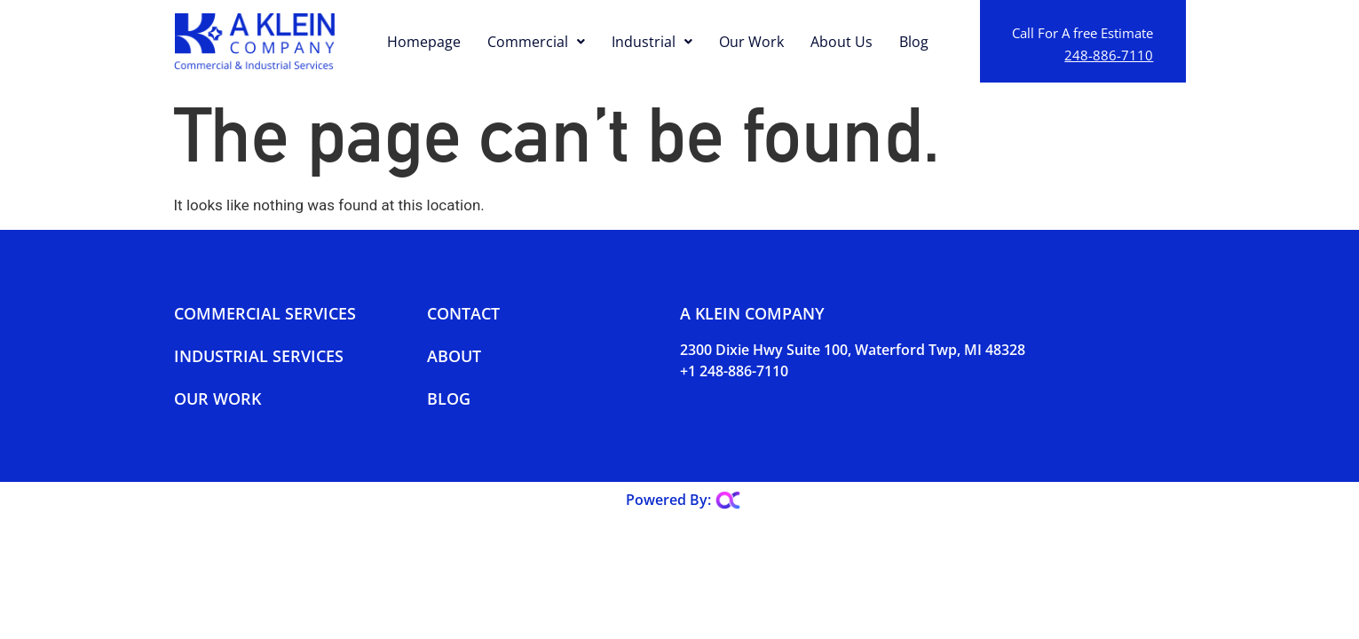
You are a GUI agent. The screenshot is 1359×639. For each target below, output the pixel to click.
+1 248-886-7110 (734, 371)
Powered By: (668, 499)
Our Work (751, 41)
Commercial (536, 41)
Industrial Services (259, 356)
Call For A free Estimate (1082, 33)
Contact (463, 313)
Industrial (652, 41)
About (454, 356)
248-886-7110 (1108, 55)
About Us (841, 41)
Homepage (424, 41)
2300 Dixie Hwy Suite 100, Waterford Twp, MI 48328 (852, 349)
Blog (913, 41)
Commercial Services (265, 313)
